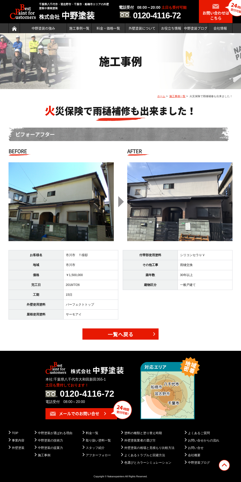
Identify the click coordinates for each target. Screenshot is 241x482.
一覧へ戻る (120, 334)
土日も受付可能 (174, 7)
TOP (15, 433)
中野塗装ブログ (195, 28)
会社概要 (194, 455)
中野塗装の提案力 (50, 448)
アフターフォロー (98, 455)
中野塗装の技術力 (50, 440)
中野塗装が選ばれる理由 (55, 433)
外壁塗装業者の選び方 (140, 440)
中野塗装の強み (43, 28)
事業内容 (18, 440)
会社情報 (220, 28)
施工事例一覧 (79, 28)
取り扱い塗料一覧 (98, 440)
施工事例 (44, 455)
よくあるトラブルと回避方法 (144, 455)
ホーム (161, 96)
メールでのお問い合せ (74, 414)
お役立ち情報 (171, 28)
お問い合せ (196, 448)
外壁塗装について (142, 28)
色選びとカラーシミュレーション (147, 462)
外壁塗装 (18, 448)
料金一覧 (92, 433)
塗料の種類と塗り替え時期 (143, 433)
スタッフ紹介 (95, 448)
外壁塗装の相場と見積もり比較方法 (149, 448)
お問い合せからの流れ (203, 440)
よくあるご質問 (199, 433)
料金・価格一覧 (108, 28)
